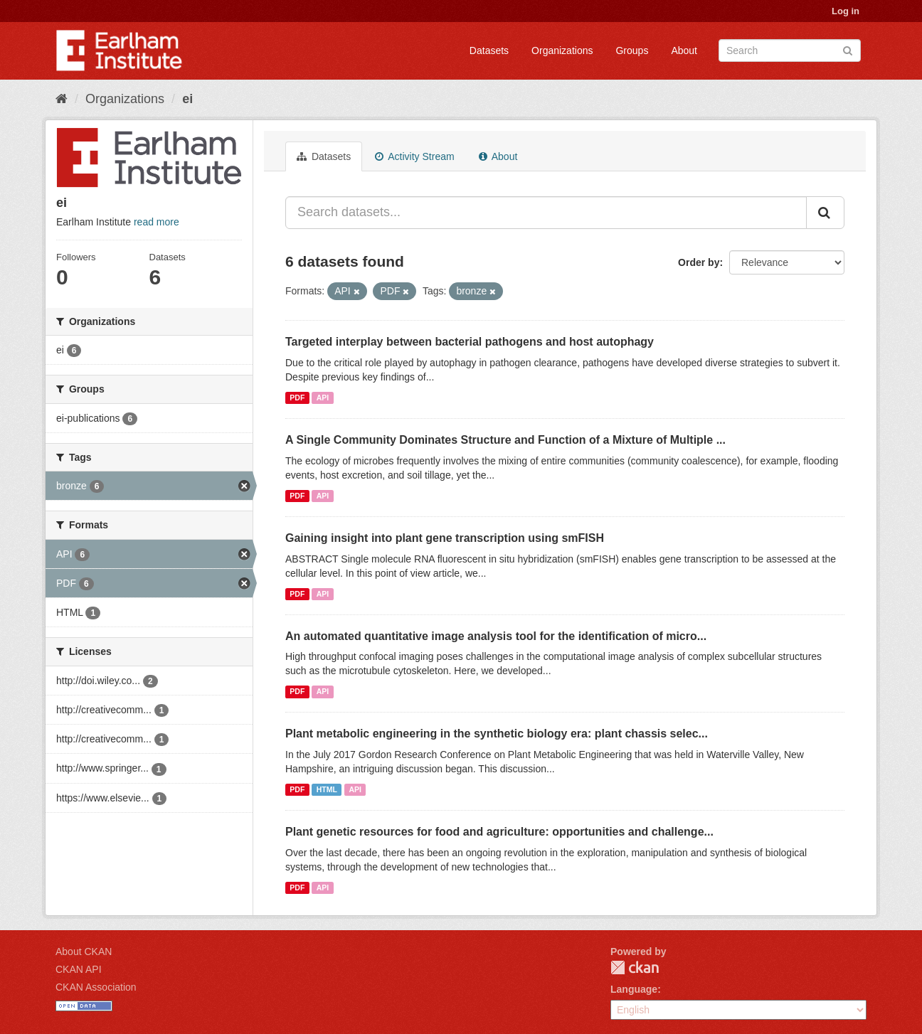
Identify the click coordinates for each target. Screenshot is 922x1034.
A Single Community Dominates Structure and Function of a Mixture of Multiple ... (505, 440)
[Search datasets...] (546, 212)
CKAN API (78, 969)
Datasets (489, 50)
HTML (327, 789)
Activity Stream (414, 156)
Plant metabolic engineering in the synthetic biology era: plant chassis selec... (496, 733)
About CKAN (83, 951)
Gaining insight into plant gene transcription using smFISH (444, 538)
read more (156, 222)
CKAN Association (96, 987)
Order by (698, 262)
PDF (297, 397)
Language (633, 989)
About (684, 50)
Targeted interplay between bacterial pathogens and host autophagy (469, 342)
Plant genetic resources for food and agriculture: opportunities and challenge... (499, 832)
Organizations (562, 50)
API (323, 397)
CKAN (634, 967)
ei (187, 99)
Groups (631, 50)
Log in (845, 11)
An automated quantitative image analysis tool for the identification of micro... (495, 636)
